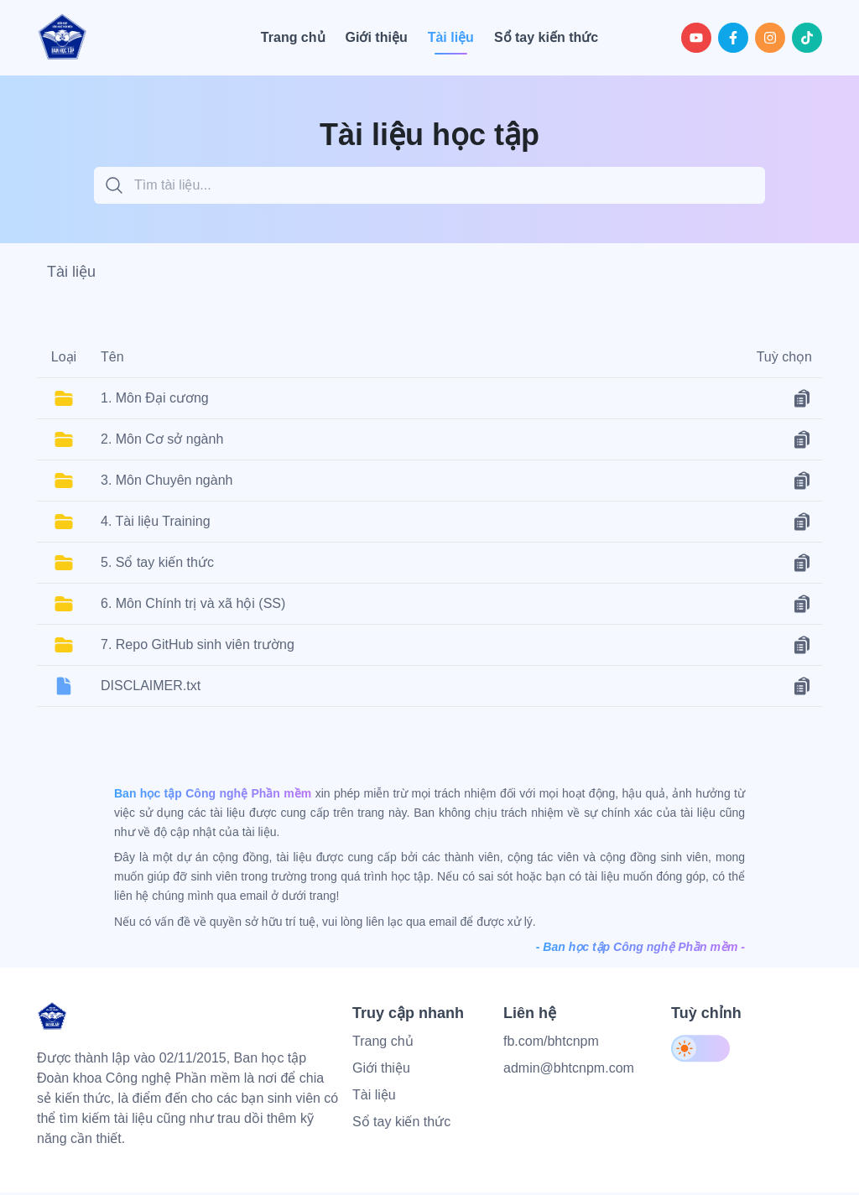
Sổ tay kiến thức (401, 1128)
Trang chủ (383, 1048)
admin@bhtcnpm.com (568, 1075)
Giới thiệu (381, 1075)
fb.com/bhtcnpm (551, 1048)
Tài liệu (374, 1101)
